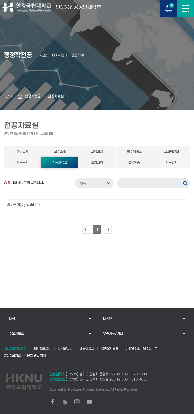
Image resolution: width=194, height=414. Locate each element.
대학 (12, 319)
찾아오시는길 (109, 348)
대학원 (107, 319)
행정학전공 (33, 96)
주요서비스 (16, 333)
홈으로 (20, 96)
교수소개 (59, 151)
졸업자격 (97, 163)
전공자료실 (56, 96)
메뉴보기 (185, 8)
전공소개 (22, 151)
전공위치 (171, 163)
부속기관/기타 (113, 333)
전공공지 (22, 163)
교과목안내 (171, 151)
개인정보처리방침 (15, 348)
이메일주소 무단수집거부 (141, 348)
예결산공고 (87, 348)
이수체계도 (134, 151)
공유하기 (9, 96)
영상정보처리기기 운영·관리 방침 (25, 355)
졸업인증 (134, 163)
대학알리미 (65, 348)
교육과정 (97, 151)
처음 (87, 229)
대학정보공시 (42, 348)
